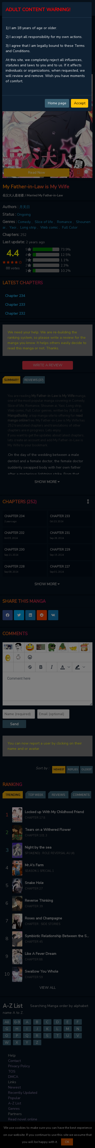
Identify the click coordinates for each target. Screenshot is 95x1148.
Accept (79, 103)
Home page (57, 103)
